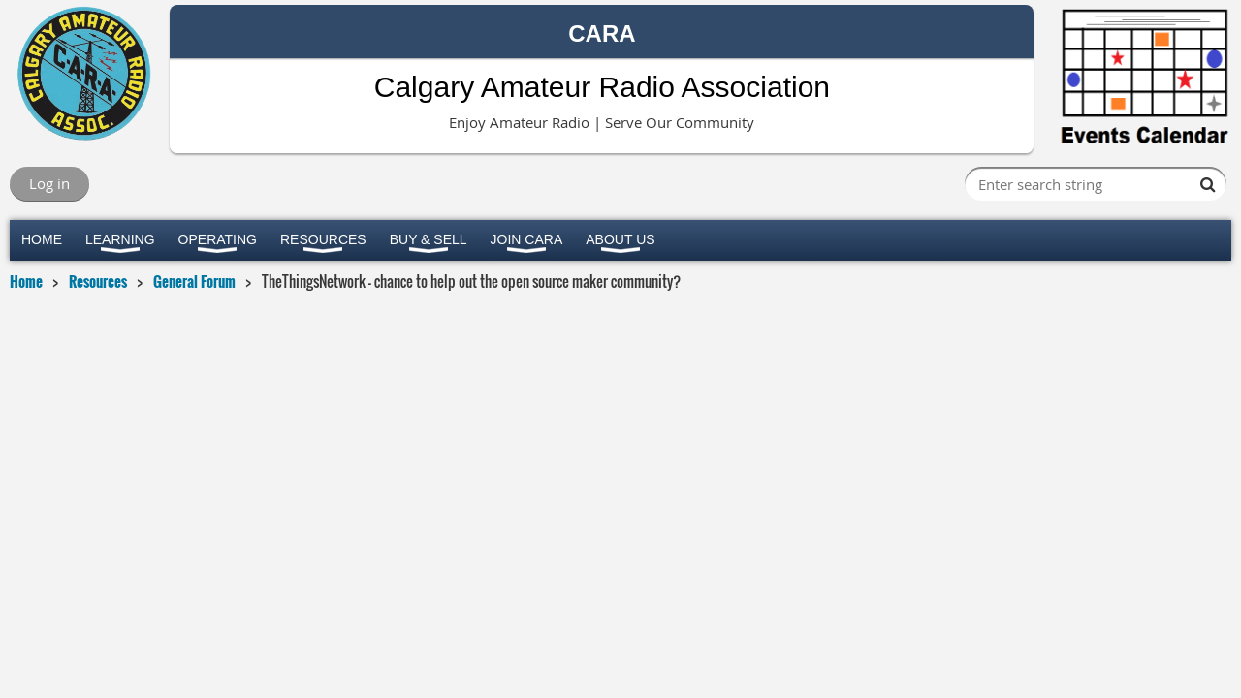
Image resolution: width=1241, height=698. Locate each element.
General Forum (194, 281)
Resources (98, 281)
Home (26, 281)
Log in (49, 183)
